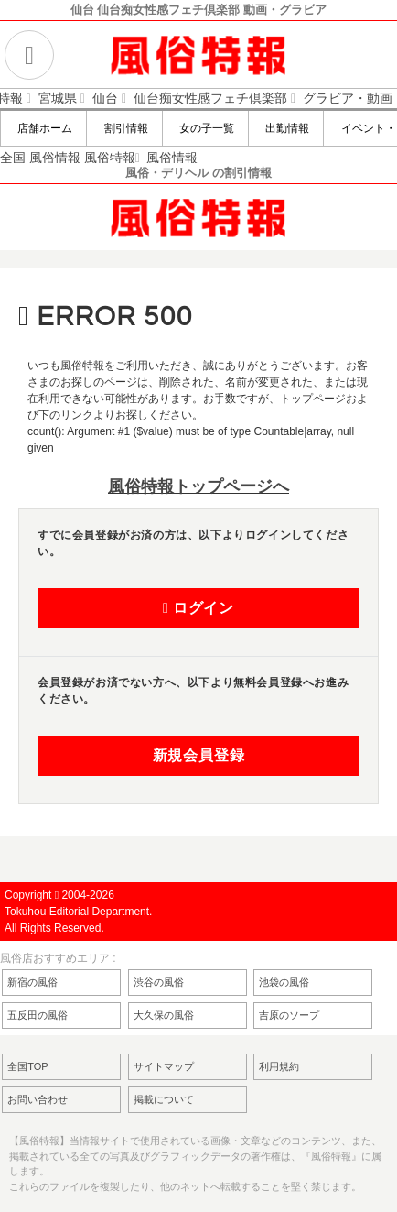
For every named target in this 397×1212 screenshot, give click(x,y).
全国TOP (27, 1066)
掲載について (164, 1099)
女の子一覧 (205, 128)
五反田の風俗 (37, 1015)
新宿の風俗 (32, 982)
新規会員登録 (199, 755)
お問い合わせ (37, 1099)
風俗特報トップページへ (198, 486)
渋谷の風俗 (159, 982)
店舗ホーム (43, 128)
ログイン (198, 608)
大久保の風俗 (164, 1015)
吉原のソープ (289, 1015)
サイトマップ (164, 1066)
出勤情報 (286, 128)
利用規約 (279, 1066)
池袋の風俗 (284, 982)
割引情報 (124, 128)
